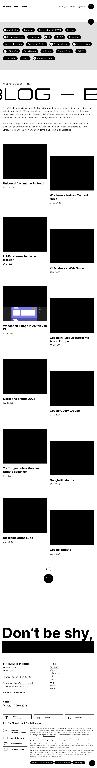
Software (47, 51)
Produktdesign (61, 44)
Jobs (52, 676)
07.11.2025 (25, 520)
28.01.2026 (25, 241)
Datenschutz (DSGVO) (50, 30)
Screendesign (83, 44)
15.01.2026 (25, 310)
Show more (47, 578)
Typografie (10, 58)
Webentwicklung (45, 58)
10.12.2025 (25, 381)
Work (72, 6)
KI (49, 37)
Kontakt (53, 688)
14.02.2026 (25, 166)
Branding (28, 30)
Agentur (82, 6)
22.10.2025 (72, 532)
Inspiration (34, 37)
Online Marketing (13, 44)
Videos (25, 58)
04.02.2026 (72, 180)
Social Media (30, 51)
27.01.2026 (72, 251)
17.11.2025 (25, 453)
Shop (52, 685)
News (52, 679)
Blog (52, 682)
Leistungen (62, 6)
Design (70, 30)
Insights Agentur (15, 37)
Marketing (74, 37)
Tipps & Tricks (64, 51)
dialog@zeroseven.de (23, 683)
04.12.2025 (72, 393)
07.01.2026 (72, 322)
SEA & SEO (12, 51)
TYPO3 (80, 51)
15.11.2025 (72, 463)
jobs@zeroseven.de (18, 686)
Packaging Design (36, 44)
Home (53, 664)
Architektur (12, 30)
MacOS (59, 37)
